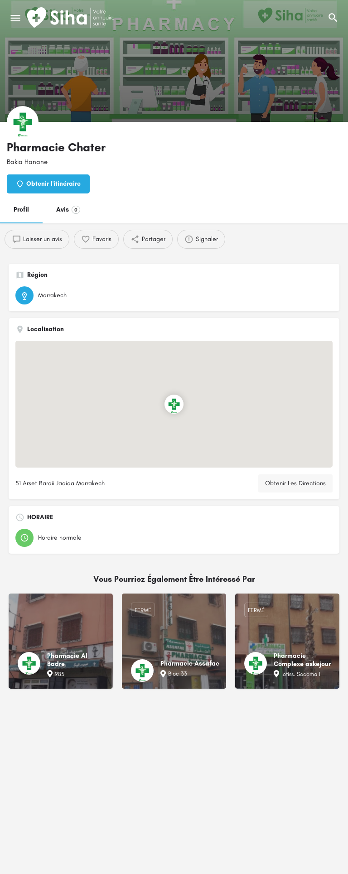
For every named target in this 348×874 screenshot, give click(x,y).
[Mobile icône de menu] (15, 18)
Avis (68, 210)
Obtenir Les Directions (295, 483)
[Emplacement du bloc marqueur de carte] (174, 404)
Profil (21, 209)
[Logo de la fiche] (23, 122)
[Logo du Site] (71, 18)
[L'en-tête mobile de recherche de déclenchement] (333, 18)
